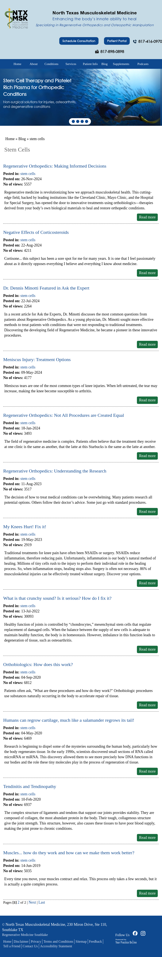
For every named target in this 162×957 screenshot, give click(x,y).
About (34, 64)
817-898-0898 (112, 51)
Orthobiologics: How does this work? (38, 664)
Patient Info (90, 64)
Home (17, 64)
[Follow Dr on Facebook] (134, 933)
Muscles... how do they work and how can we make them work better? (68, 852)
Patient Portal (117, 41)
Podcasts (142, 64)
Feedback (95, 941)
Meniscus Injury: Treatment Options (37, 359)
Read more (147, 217)
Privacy (36, 941)
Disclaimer (21, 941)
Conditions (51, 64)
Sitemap (81, 941)
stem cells (27, 174)
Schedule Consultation (78, 41)
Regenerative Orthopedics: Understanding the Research (54, 471)
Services (71, 64)
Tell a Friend (11, 946)
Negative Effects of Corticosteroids (36, 232)
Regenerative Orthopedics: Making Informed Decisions (54, 166)
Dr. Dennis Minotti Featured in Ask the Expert (46, 288)
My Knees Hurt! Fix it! (24, 526)
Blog (104, 64)
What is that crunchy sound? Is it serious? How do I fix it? (57, 598)
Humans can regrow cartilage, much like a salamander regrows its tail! (68, 720)
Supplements (121, 64)
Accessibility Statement (56, 946)
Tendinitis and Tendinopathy (29, 786)
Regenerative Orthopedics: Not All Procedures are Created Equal (63, 415)
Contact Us (30, 946)
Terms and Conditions (58, 941)
